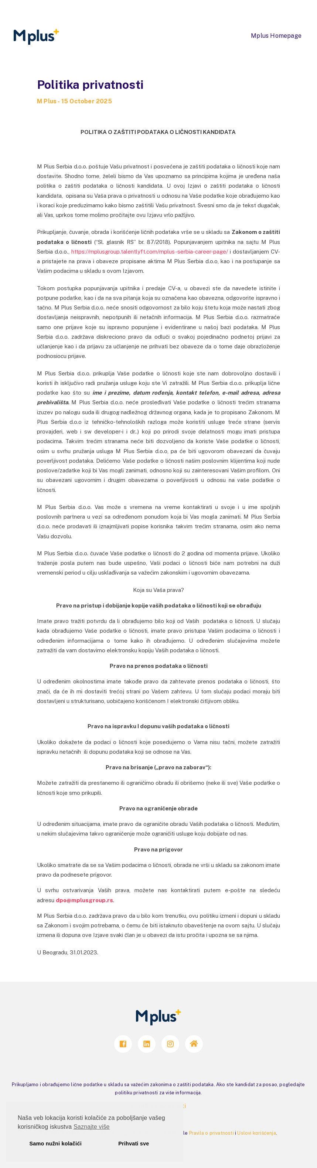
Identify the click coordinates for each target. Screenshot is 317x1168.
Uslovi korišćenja (256, 1133)
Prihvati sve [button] (133, 1144)
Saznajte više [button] (92, 1127)
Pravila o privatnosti (211, 1133)
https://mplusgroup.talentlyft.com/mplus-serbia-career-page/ (149, 251)
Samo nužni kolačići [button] (56, 1144)
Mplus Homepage (276, 35)
